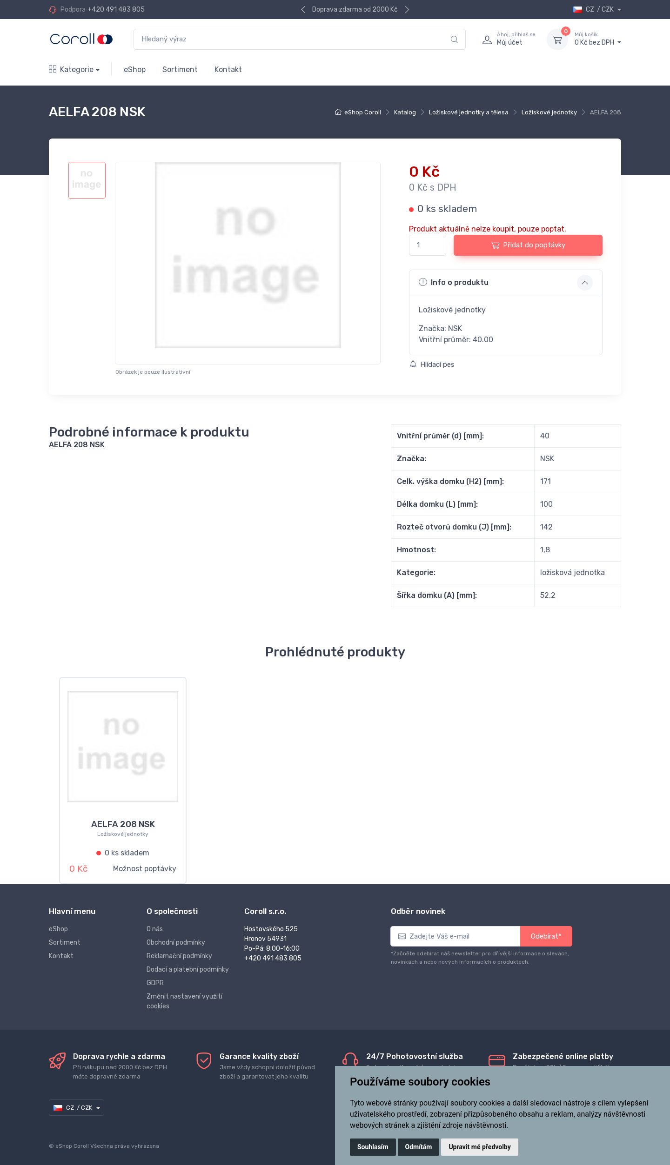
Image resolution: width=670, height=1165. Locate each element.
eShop (135, 69)
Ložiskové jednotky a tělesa (469, 112)
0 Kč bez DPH (598, 39)
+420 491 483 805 (116, 9)
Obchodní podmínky (176, 939)
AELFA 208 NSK (123, 824)
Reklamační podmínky (179, 952)
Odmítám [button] (418, 1147)
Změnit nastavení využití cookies (184, 997)
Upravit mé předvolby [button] (479, 1147)
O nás (155, 925)
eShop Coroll (362, 112)
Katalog (405, 112)
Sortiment (180, 69)
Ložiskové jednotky (549, 112)
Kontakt (228, 69)
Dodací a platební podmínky (188, 966)
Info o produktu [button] (454, 282)
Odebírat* (546, 932)
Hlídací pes (432, 364)
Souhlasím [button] (373, 1147)
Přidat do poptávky (528, 245)
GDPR (155, 979)
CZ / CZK (594, 9)
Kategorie (71, 69)
